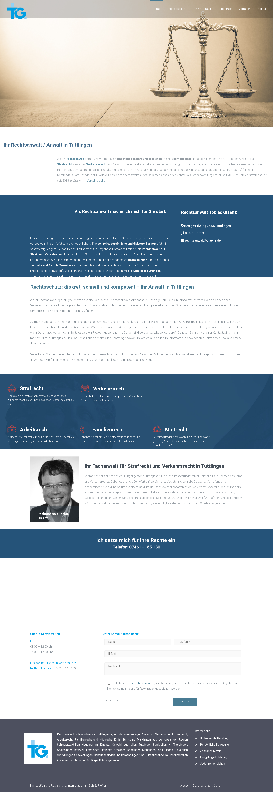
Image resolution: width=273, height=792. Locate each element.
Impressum (184, 785)
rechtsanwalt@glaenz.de (203, 240)
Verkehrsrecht (234, 180)
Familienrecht (76, 430)
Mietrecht (144, 430)
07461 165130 (193, 233)
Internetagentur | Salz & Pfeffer (86, 785)
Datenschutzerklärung (141, 683)
